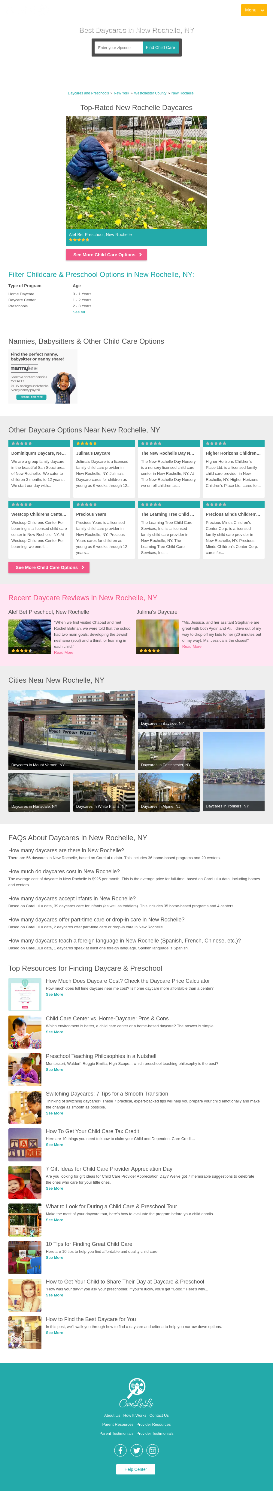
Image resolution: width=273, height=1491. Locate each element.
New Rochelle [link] (182, 93)
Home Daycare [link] (21, 294)
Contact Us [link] (159, 1415)
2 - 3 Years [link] (82, 306)
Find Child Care (160, 47)
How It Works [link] (135, 1415)
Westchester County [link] (150, 93)
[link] (27, 10)
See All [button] (79, 312)
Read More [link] (63, 652)
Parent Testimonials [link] (116, 1433)
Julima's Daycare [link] (156, 612)
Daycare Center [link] (22, 300)
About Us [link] (112, 1415)
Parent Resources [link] (117, 1424)
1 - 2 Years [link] (82, 300)
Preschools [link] (18, 306)
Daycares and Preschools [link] (88, 93)
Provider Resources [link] (153, 1424)
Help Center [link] (136, 1469)
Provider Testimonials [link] (154, 1433)
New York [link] (121, 93)
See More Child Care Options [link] (108, 254)
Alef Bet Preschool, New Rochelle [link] (48, 612)
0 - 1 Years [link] (82, 294)
